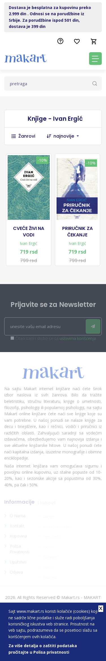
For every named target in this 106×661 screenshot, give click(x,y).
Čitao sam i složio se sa (55, 340)
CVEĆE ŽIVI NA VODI (28, 231)
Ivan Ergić (28, 243)
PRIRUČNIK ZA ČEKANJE (77, 231)
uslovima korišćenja (78, 340)
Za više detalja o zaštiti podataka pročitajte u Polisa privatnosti (42, 649)
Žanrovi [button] (23, 136)
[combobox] (69, 136)
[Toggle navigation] (95, 58)
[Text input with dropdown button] (53, 83)
